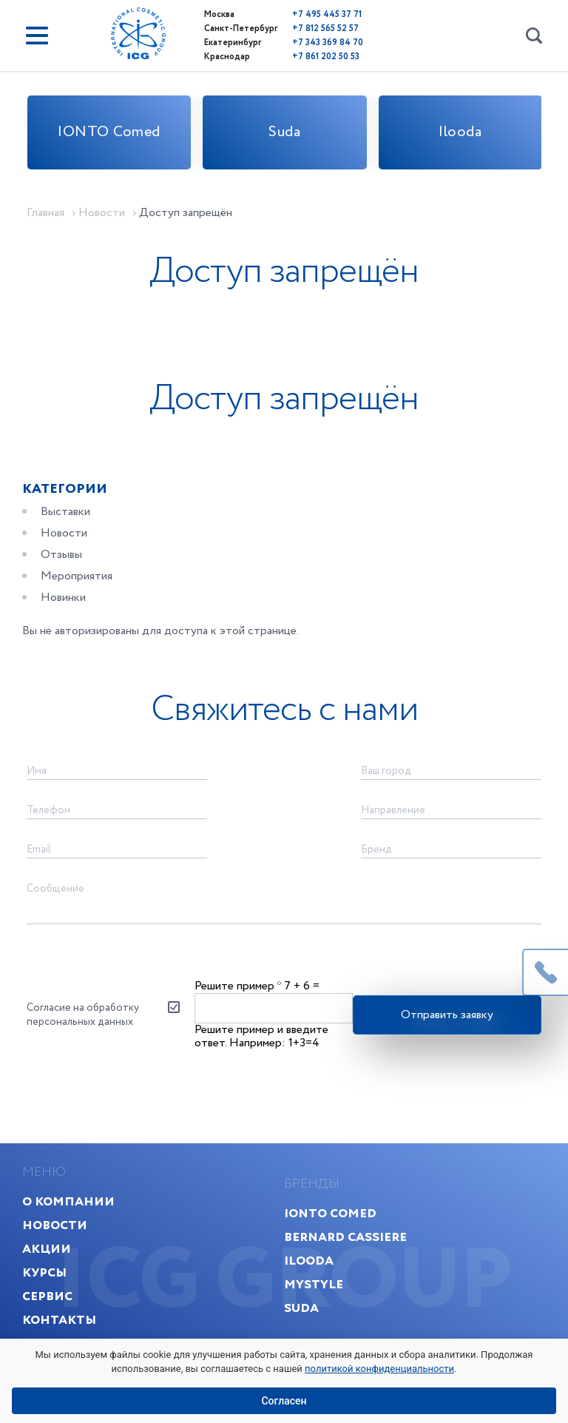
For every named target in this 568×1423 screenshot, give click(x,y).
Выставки (65, 512)
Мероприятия (76, 576)
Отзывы (61, 555)
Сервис (47, 1296)
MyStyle (313, 1284)
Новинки (63, 598)
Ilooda (460, 132)
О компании (68, 1201)
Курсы (44, 1272)
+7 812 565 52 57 (325, 28)
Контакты (59, 1320)
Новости (64, 533)
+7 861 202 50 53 (325, 56)
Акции (46, 1248)
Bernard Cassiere (345, 1237)
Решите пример (238, 986)
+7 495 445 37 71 (327, 14)
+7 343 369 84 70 (327, 42)
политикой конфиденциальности (379, 1368)
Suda (284, 132)
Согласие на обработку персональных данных (83, 1014)
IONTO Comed (109, 132)
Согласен (283, 1401)
